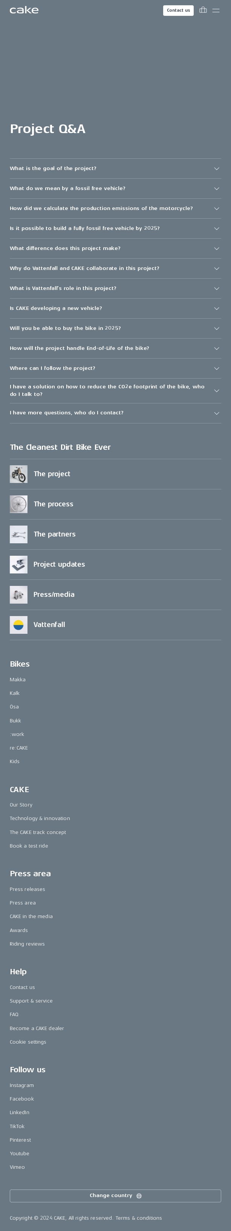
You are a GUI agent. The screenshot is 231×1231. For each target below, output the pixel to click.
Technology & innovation (40, 818)
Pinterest (20, 1140)
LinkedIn (19, 1112)
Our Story (21, 805)
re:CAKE (19, 748)
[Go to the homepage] (24, 10)
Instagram (22, 1085)
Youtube (20, 1153)
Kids (15, 761)
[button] (116, 168)
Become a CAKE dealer (37, 1028)
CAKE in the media (31, 916)
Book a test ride (29, 846)
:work (17, 734)
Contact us (178, 10)
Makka (18, 679)
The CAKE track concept (38, 832)
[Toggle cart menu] (203, 10)
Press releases (28, 889)
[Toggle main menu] (216, 10)
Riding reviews (27, 944)
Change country (116, 1196)
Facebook (22, 1099)
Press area (23, 903)
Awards (19, 930)
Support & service (31, 1001)
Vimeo (17, 1167)
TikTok (17, 1126)
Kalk (15, 693)
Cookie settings (28, 1042)
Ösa (14, 707)
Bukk (15, 721)
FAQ (14, 1014)
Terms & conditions (139, 1218)
